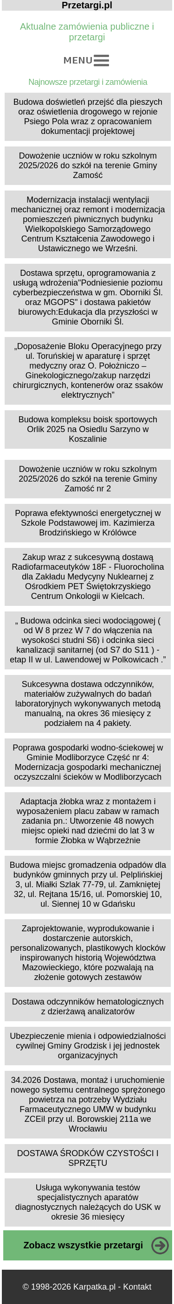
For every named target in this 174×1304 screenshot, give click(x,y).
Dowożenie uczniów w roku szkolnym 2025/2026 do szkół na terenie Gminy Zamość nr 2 (88, 478)
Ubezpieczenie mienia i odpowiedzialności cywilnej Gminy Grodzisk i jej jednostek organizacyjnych (88, 1045)
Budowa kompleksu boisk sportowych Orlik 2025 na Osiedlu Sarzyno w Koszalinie (88, 429)
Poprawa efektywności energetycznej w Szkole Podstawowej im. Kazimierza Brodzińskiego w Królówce (88, 523)
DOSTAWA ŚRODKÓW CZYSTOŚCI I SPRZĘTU (88, 1158)
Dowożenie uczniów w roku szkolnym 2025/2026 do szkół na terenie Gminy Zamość (88, 165)
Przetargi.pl (87, 5)
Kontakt (137, 1286)
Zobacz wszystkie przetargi (83, 1245)
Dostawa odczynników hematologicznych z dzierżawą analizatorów (88, 1006)
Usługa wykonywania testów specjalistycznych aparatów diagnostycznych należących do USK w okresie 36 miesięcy (88, 1202)
